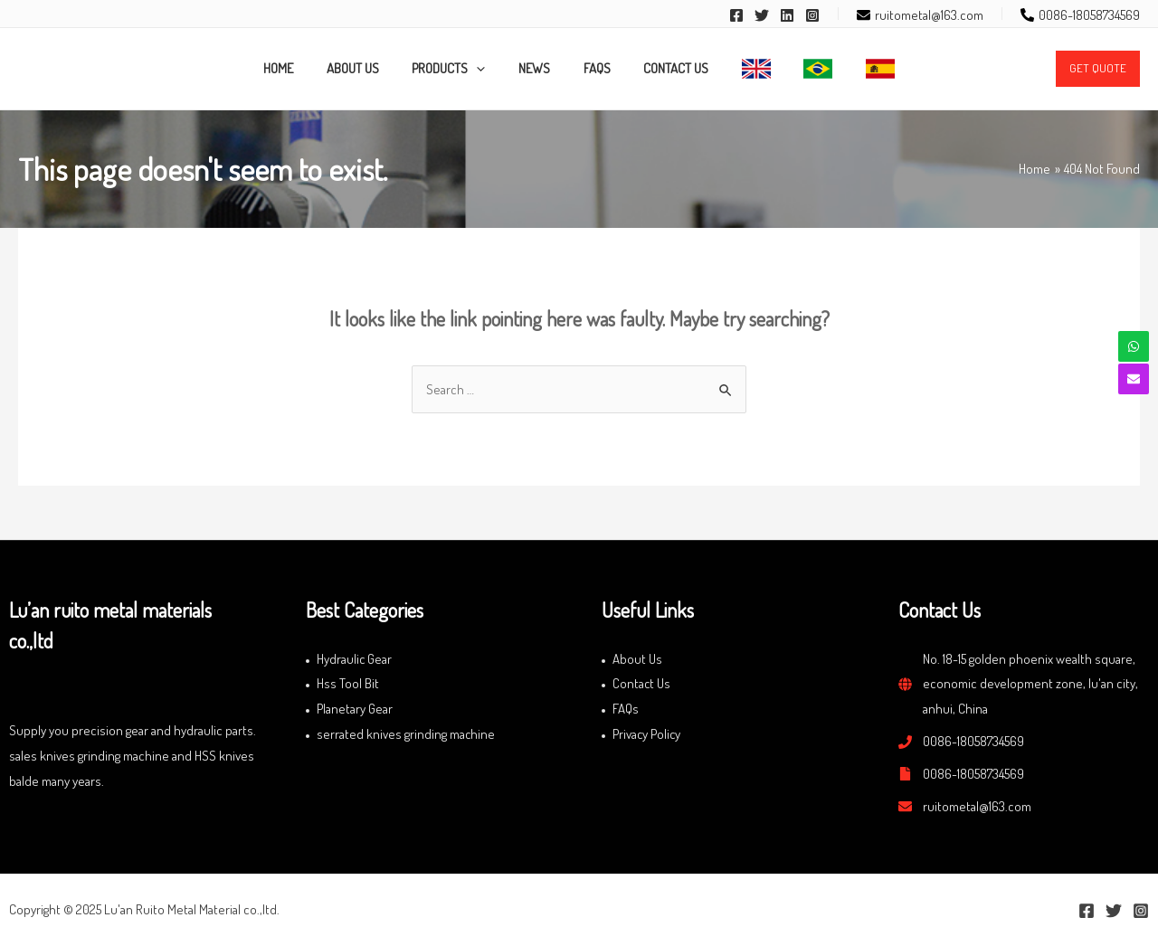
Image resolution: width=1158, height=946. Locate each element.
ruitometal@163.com (977, 806)
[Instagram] (812, 15)
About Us (637, 658)
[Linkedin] (787, 15)
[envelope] (920, 15)
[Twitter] (762, 15)
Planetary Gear (355, 708)
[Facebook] (736, 15)
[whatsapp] (1133, 346)
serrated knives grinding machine (406, 734)
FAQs (625, 708)
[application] (489, 68)
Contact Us (641, 683)
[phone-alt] (1080, 15)
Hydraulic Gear (355, 658)
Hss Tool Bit (348, 683)
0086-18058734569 (973, 741)
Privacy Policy (647, 734)
